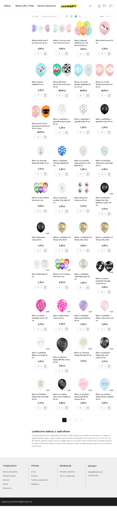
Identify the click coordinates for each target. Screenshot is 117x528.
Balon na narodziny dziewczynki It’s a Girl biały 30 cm (82, 163)
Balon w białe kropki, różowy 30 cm (61, 316)
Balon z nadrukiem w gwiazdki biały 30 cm (82, 120)
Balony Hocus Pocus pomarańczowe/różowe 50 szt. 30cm (41, 126)
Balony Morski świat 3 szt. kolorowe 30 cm (40, 41)
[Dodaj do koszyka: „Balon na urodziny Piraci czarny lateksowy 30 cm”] (66, 408)
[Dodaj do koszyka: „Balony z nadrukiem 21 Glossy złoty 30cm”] (109, 250)
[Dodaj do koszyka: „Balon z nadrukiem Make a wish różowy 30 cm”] (109, 329)
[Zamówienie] (51, 16)
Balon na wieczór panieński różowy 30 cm (39, 318)
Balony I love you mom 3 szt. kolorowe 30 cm (62, 41)
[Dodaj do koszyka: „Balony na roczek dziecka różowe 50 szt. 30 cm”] (109, 95)
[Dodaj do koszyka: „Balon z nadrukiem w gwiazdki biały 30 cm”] (88, 132)
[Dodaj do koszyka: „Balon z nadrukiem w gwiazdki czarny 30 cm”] (109, 132)
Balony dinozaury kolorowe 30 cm (81, 199)
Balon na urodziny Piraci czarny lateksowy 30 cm (61, 396)
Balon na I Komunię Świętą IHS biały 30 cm (82, 354)
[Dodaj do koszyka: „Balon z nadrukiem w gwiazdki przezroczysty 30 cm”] (66, 132)
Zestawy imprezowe (47, 5)
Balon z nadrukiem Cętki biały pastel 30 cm (82, 276)
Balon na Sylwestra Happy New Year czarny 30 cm (103, 355)
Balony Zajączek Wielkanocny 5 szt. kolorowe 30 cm (81, 42)
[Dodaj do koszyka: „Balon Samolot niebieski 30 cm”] (45, 95)
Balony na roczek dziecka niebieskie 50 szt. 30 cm (82, 84)
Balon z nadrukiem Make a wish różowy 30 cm (104, 318)
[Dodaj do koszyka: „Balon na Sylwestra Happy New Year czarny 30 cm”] (109, 366)
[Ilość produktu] (38, 53)
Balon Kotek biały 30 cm (39, 275)
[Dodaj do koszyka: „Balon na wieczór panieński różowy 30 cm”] (45, 329)
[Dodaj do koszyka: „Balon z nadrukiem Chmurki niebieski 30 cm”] (66, 174)
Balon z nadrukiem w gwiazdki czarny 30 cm (104, 120)
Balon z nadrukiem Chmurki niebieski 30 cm (61, 163)
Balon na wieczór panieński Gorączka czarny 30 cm (103, 281)
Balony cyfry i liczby (25, 5)
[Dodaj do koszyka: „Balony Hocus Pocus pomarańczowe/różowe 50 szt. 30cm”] (45, 137)
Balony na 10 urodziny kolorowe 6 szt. (61, 275)
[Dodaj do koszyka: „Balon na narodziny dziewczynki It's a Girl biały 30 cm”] (88, 174)
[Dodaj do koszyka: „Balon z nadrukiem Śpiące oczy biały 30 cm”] (45, 366)
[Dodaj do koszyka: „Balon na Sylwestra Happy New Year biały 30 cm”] (45, 408)
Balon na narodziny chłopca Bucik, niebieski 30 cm (104, 396)
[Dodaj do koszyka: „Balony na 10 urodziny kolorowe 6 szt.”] (66, 287)
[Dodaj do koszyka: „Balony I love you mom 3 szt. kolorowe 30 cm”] (66, 53)
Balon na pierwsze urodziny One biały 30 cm (61, 200)
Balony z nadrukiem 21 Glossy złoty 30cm (104, 238)
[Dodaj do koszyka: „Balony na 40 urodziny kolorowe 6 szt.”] (45, 211)
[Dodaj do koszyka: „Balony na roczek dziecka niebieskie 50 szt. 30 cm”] (88, 95)
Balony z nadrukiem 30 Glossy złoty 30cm (83, 238)
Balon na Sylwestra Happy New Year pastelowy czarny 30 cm (103, 201)
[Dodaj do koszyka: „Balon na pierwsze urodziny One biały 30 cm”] (66, 211)
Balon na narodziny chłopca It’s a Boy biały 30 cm (104, 163)
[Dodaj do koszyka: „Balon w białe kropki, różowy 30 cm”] (66, 329)
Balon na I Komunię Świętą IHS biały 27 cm (40, 161)
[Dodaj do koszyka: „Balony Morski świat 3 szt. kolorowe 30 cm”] (45, 53)
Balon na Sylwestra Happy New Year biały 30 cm (40, 396)
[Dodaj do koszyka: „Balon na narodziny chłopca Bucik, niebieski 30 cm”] (109, 408)
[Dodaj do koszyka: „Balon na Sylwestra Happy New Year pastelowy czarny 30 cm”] (109, 214)
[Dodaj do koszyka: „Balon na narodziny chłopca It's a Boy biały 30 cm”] (109, 174)
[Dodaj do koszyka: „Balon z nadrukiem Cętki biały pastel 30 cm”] (88, 287)
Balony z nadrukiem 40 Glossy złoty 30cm (62, 238)
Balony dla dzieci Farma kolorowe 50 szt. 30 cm (62, 84)
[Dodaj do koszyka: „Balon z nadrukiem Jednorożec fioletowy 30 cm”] (88, 329)
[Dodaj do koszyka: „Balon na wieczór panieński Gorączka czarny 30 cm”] (109, 292)
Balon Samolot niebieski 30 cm (37, 83)
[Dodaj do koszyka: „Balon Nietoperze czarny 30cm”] (45, 250)
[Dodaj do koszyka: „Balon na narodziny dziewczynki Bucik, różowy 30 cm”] (88, 408)
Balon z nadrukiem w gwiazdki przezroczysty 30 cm (61, 121)
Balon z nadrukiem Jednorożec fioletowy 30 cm (82, 318)
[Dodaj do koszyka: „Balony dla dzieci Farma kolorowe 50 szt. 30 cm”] (66, 95)
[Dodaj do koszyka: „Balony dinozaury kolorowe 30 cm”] (88, 211)
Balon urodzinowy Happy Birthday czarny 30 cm (61, 359)
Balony (8, 5)
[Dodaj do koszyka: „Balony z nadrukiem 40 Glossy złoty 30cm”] (66, 250)
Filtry (35, 16)
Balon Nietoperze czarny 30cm (38, 238)
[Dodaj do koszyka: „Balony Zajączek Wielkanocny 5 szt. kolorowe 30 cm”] (88, 54)
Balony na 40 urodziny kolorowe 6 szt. (40, 199)
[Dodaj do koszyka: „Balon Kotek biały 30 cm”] (45, 287)
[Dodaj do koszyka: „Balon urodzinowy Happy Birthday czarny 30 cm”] (66, 371)
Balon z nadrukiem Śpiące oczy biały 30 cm (39, 355)
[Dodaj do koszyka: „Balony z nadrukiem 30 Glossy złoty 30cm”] (88, 250)
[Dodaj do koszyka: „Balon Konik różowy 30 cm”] (109, 53)
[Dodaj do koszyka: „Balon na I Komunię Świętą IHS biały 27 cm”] (45, 174)
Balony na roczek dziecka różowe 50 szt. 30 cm (104, 84)
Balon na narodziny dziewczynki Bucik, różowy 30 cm (81, 396)
